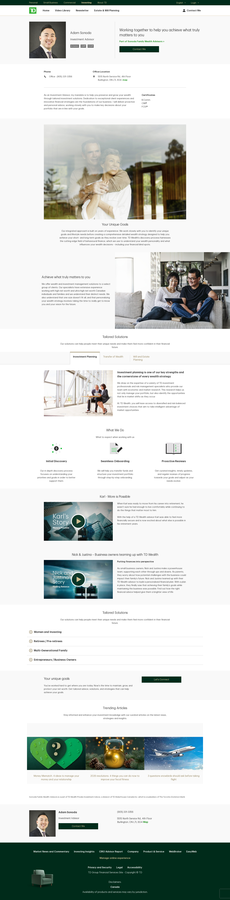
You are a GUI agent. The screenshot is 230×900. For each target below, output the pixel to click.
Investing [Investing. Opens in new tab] (86, 3)
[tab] (85, 358)
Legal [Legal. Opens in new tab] (119, 867)
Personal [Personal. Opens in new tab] (33, 3)
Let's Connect (161, 679)
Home (46, 10)
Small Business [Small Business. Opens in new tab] (50, 3)
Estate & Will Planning (106, 10)
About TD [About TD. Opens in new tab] (102, 3)
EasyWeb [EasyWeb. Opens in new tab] (191, 851)
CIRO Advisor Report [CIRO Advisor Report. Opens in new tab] (111, 851)
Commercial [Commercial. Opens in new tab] (70, 3)
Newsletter (82, 10)
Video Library (62, 10)
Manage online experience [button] (115, 858)
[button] (78, 521)
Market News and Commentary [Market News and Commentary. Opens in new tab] (51, 851)
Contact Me (191, 11)
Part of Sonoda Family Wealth (142, 41)
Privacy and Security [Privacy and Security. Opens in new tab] (100, 867)
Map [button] (145, 822)
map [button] (124, 80)
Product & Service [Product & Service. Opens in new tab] (153, 851)
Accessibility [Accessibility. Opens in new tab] (134, 867)
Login (195, 3)
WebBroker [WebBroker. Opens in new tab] (175, 851)
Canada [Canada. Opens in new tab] (115, 887)
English (181, 3)
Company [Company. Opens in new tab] (133, 851)
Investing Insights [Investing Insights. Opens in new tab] (84, 851)
